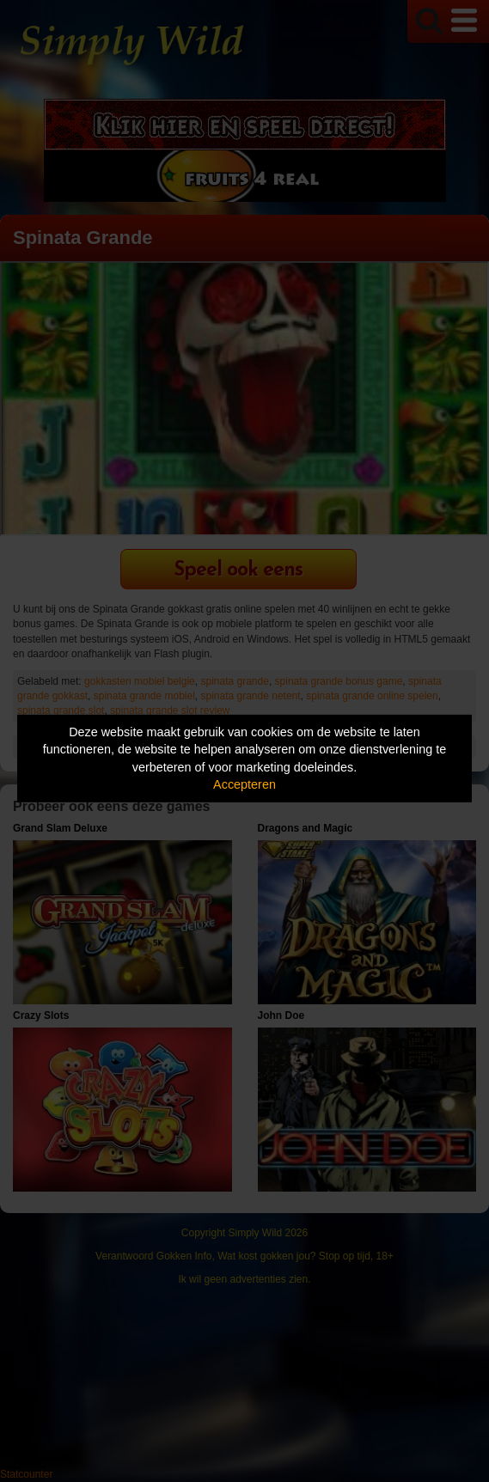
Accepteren (244, 784)
